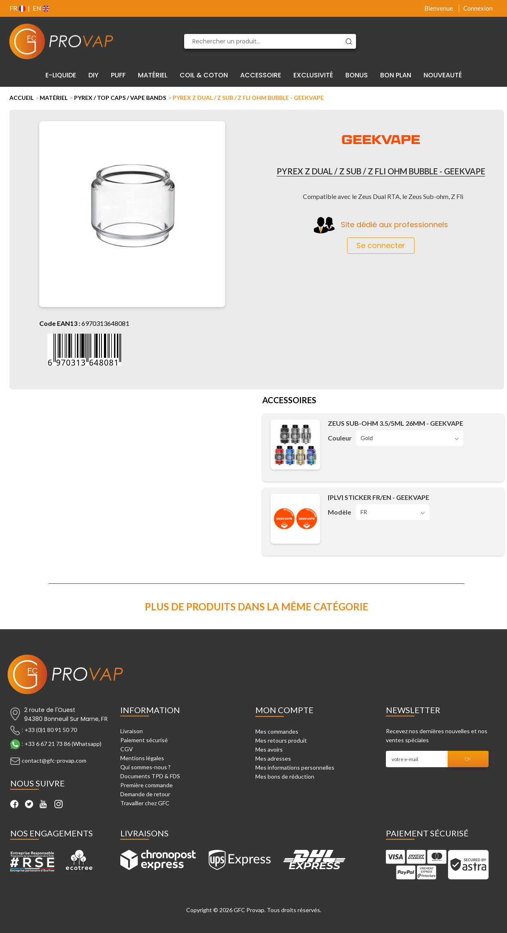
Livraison (131, 730)
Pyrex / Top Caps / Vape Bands (120, 97)
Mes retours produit (281, 740)
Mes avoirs (269, 749)
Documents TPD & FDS (150, 776)
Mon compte (284, 710)
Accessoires (289, 401)
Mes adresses (273, 758)
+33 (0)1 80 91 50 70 (51, 729)
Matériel (54, 97)
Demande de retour (145, 794)
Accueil (21, 97)
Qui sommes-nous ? (145, 767)
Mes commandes (276, 731)
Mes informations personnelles (294, 767)
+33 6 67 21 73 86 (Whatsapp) (63, 743)
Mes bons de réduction (284, 776)
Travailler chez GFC (144, 803)
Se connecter (380, 245)
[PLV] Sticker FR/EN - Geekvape (378, 497)
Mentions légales (142, 758)
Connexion (478, 8)
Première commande (146, 785)
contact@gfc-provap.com (54, 760)
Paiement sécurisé (144, 739)
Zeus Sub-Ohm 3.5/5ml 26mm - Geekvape (395, 423)
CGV (126, 748)
